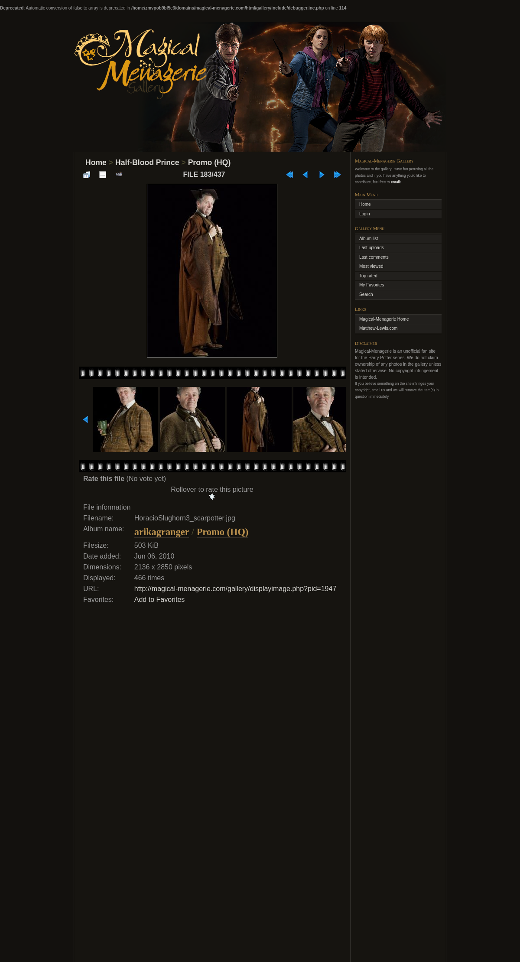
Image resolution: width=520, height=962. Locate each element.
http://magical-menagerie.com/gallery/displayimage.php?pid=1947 (235, 588)
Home (96, 162)
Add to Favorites (159, 599)
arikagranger (161, 531)
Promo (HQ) (209, 162)
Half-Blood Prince (147, 162)
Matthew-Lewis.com (378, 328)
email (395, 182)
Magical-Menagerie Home (384, 319)
